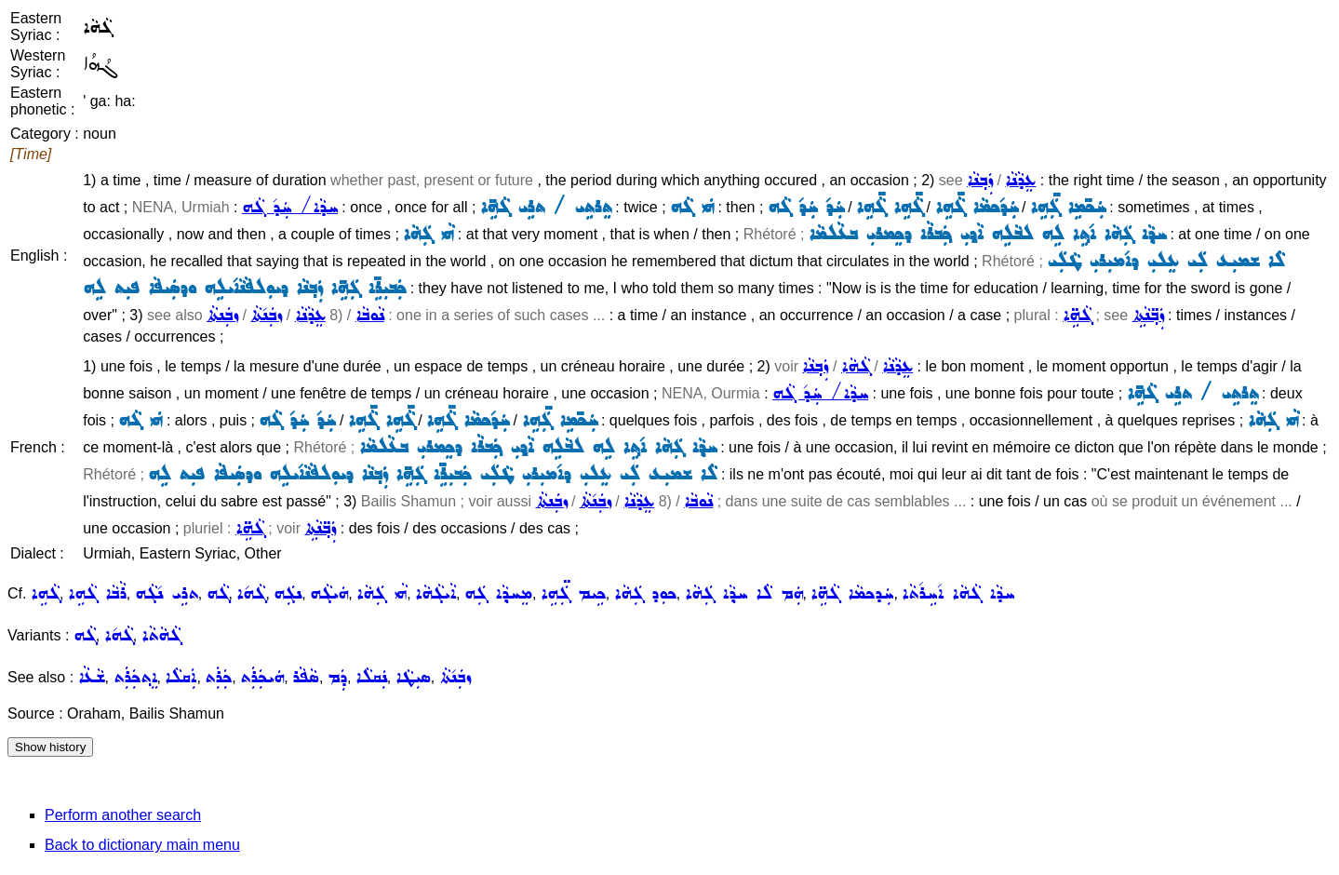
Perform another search (123, 815)
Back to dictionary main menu (142, 845)
